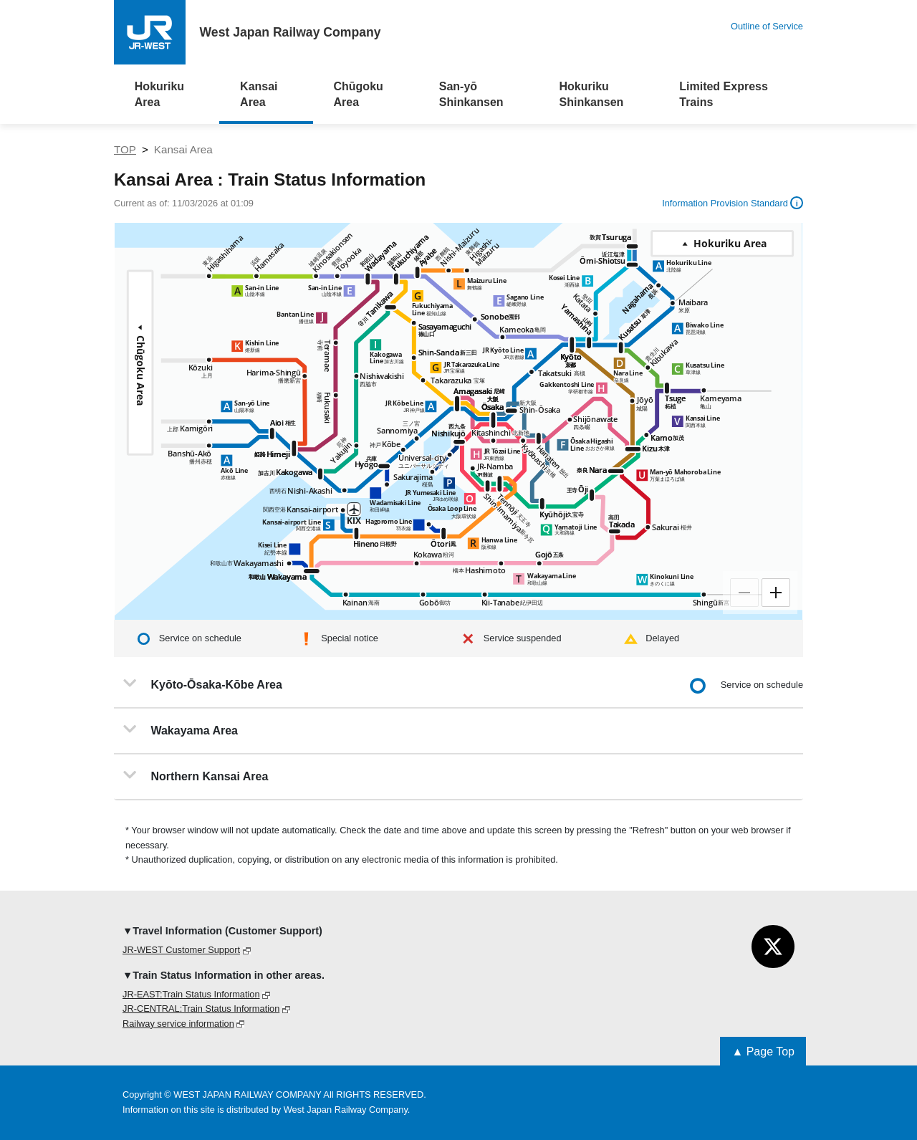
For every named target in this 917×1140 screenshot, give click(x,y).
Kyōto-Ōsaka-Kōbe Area (202, 683)
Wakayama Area (180, 729)
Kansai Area (258, 94)
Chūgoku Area (358, 94)
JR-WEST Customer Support (181, 949)
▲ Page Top (762, 1051)
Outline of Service (767, 26)
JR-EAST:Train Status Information (191, 994)
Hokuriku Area (159, 94)
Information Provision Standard (732, 202)
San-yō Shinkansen (471, 94)
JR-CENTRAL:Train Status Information (201, 1008)
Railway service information (178, 1023)
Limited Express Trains (723, 94)
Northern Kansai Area (195, 775)
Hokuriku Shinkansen (592, 94)
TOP (125, 149)
